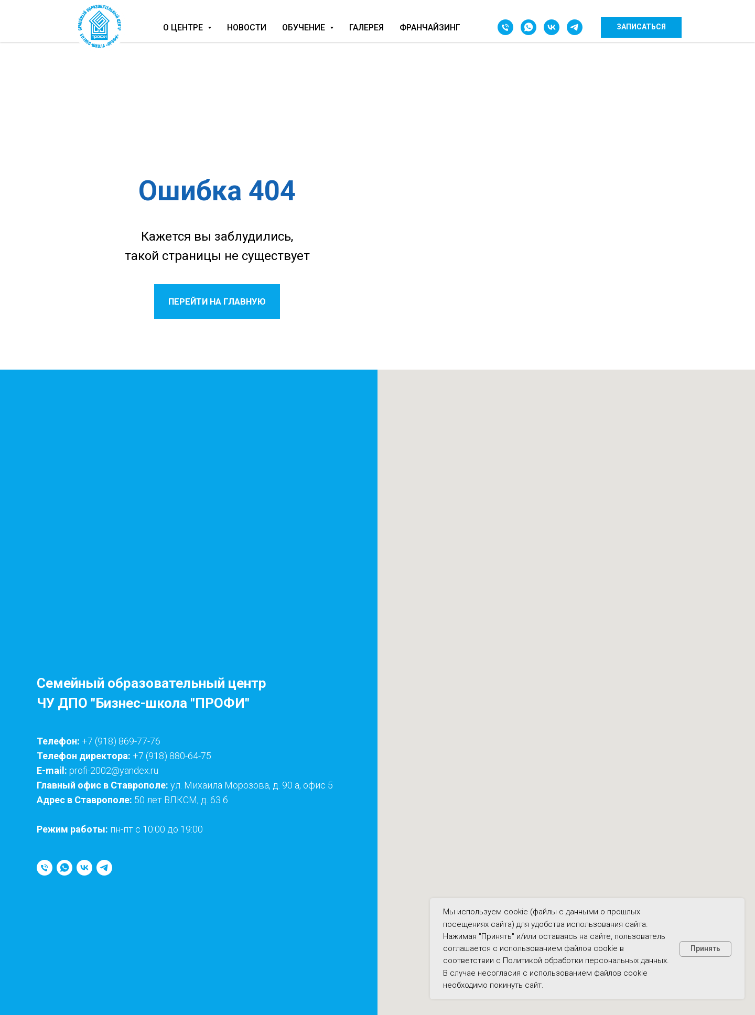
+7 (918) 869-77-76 (121, 741)
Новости (246, 28)
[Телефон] (505, 27)
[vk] (551, 27)
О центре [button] (184, 28)
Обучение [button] (304, 28)
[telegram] (575, 27)
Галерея (366, 28)
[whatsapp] (528, 27)
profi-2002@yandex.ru (113, 770)
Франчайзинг (430, 28)
